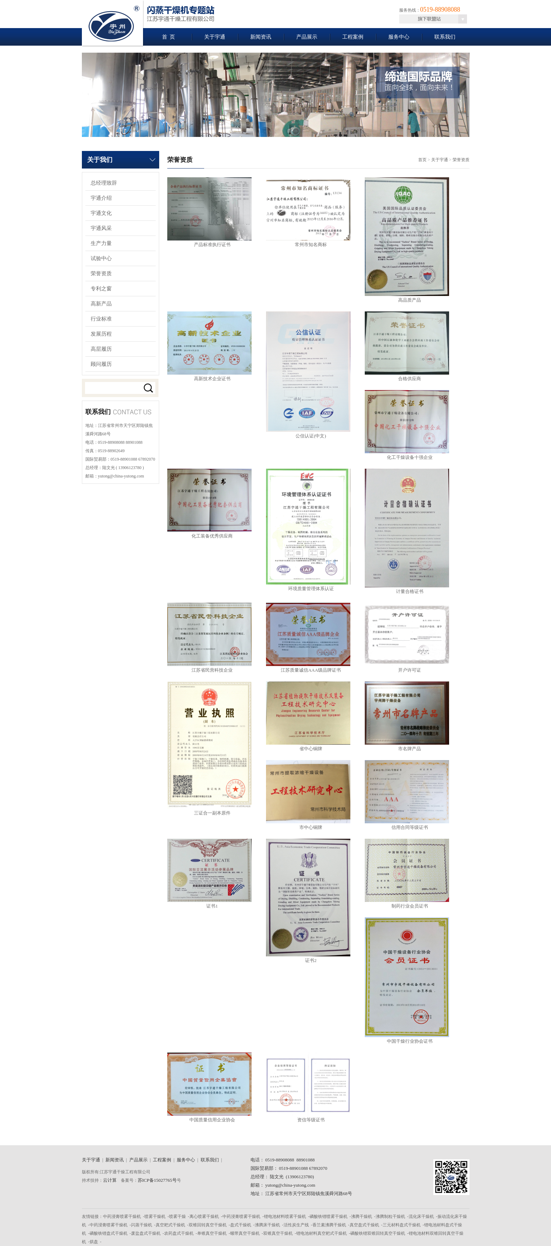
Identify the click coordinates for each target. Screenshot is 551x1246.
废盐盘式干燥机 (146, 1233)
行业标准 (101, 319)
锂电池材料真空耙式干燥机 (321, 1233)
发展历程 (101, 334)
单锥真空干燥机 (212, 1233)
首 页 (168, 37)
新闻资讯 (260, 37)
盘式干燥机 (240, 1224)
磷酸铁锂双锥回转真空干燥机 (377, 1233)
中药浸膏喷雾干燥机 (122, 1216)
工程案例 (352, 37)
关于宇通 (214, 37)
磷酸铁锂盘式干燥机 (109, 1233)
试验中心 (101, 258)
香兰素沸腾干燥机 (329, 1224)
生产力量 (101, 243)
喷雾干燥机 (155, 1216)
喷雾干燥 (177, 1216)
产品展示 (306, 37)
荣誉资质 (101, 273)
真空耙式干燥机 (170, 1224)
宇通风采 (101, 228)
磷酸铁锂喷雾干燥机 (329, 1216)
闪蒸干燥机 (141, 1224)
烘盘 (94, 1241)
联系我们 (444, 37)
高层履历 (101, 349)
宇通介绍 (101, 198)
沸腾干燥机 (361, 1216)
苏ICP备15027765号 (157, 1180)
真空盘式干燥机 (364, 1224)
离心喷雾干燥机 (204, 1216)
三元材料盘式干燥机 (402, 1224)
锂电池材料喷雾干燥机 (285, 1216)
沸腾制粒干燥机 (390, 1216)
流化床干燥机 (421, 1216)
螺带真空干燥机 (245, 1233)
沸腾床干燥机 (267, 1224)
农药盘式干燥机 (179, 1233)
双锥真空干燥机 (278, 1233)
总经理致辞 (104, 183)
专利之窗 (101, 288)
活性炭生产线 (296, 1224)
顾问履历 (101, 364)
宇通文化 (101, 213)
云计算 (110, 1180)
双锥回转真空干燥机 (208, 1224)
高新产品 (101, 303)
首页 (422, 159)
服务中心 (398, 37)
